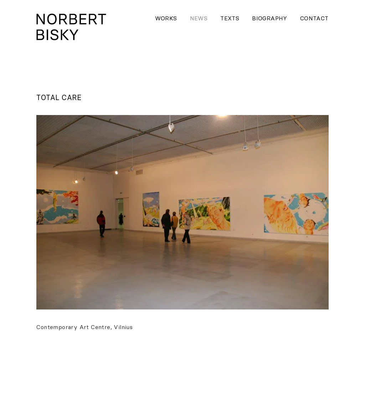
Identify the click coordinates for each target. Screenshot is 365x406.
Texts (229, 18)
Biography (269, 18)
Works (166, 18)
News (199, 18)
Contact (314, 18)
